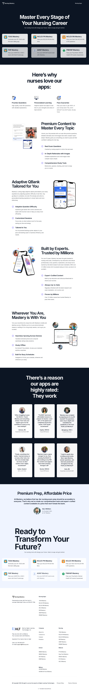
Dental (40, 647)
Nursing (61, 628)
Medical (61, 647)
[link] (44, 601)
